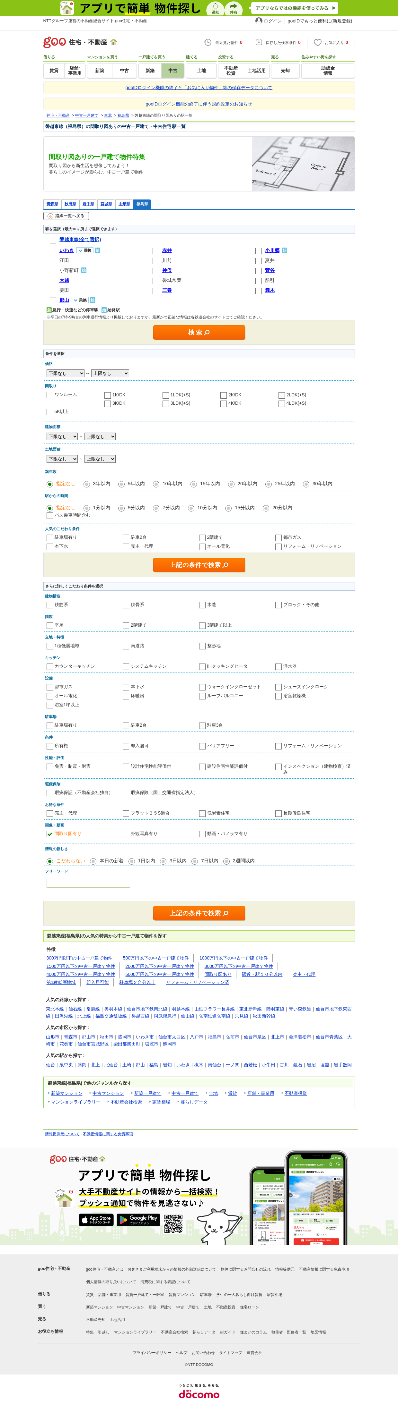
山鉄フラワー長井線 (214, 1008)
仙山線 (187, 1016)
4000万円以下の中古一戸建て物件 (81, 974)
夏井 (270, 260)
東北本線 (55, 1008)
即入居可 (140, 745)
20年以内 (248, 483)
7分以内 (171, 507)
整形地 (214, 645)
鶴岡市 (169, 1043)
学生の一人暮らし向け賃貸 (239, 1294)
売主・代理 (142, 546)
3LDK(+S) (180, 403)
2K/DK (234, 394)
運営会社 (254, 1352)
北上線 (84, 1016)
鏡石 (297, 1064)
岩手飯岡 (343, 1064)
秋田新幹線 (264, 1016)
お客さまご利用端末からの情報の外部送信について (172, 1269)
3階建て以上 (219, 625)
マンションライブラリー (76, 1101)
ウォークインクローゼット (234, 686)
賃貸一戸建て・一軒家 (145, 1294)
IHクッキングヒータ (227, 666)
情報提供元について (62, 1134)
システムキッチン (149, 666)
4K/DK (234, 403)
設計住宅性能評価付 (151, 766)
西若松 (250, 1064)
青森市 (70, 1036)
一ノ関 (232, 1064)
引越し (104, 1332)
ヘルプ (181, 1352)
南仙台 (214, 1064)
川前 (167, 260)
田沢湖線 (64, 1016)
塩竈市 (151, 1043)
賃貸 (232, 1093)
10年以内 (172, 483)
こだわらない (70, 860)
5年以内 (136, 483)
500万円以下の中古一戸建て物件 (156, 957)
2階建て (215, 537)
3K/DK (118, 403)
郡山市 (88, 1036)
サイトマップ (230, 1352)
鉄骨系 (137, 604)
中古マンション (108, 1093)
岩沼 (311, 1064)
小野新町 (69, 270)
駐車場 (206, 1294)
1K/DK (118, 394)
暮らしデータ (194, 1101)
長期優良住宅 (296, 813)
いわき (183, 1064)
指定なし (65, 483)
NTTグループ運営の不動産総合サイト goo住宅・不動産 (95, 20)
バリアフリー (220, 745)
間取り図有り (68, 833)
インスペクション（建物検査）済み (317, 769)
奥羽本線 (113, 1008)
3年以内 (101, 483)
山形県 (124, 204)
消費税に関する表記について (165, 1282)
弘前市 (232, 1036)
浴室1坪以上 (67, 704)
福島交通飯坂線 (111, 1016)
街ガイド (227, 1332)
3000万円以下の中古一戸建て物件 (239, 966)
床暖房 (137, 695)
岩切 (167, 1064)
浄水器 (290, 666)
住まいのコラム (253, 1332)
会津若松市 (300, 1036)
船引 (270, 280)
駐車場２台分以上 (137, 982)
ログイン (273, 20)
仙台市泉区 (255, 1036)
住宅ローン (249, 1307)
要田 (64, 290)
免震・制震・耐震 (73, 766)
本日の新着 (112, 860)
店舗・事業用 (260, 1093)
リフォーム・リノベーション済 (197, 982)
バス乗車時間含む (73, 515)
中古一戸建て (185, 1093)
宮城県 (106, 204)
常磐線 (93, 1008)
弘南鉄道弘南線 (214, 1016)
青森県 (52, 204)
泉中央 (66, 1064)
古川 (284, 1064)
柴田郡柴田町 (126, 1043)
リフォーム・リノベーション (312, 546)
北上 (95, 1064)
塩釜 (324, 1064)
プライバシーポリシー (152, 1352)
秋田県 (70, 204)
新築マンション (67, 1093)
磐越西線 (140, 1016)
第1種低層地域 (61, 982)
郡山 (140, 1064)
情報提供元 (285, 1269)
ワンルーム (66, 394)
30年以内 (322, 483)
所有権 (61, 745)
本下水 (61, 546)
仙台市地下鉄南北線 (147, 1008)
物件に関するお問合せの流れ (246, 1269)
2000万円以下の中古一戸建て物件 (160, 966)
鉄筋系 (61, 604)
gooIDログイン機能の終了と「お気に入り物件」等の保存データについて (199, 87)
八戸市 (196, 1036)
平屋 (59, 625)
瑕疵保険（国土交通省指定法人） (164, 792)
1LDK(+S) (180, 394)
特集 (90, 1332)
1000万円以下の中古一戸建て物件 (233, 957)
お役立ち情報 (50, 1331)
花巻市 (66, 1043)
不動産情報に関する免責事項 (108, 1134)
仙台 (50, 1064)
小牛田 (268, 1064)
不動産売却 (95, 1319)
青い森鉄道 (300, 1008)
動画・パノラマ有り (227, 833)
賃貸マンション (182, 1294)
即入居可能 (97, 982)
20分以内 (282, 507)
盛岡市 (124, 1036)
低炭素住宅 (218, 813)
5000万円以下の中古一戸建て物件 (160, 974)
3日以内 (178, 860)
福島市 (214, 1036)
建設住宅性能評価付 (227, 766)
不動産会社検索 (126, 1101)
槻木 (198, 1064)
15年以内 (210, 483)
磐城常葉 (171, 280)
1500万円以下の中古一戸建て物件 (81, 966)
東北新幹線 (250, 1008)
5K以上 (62, 411)
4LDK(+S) (296, 403)
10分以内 (207, 507)
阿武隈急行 (165, 1016)
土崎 (126, 1064)
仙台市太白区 (171, 1036)
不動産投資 (296, 1093)
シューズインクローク (305, 686)
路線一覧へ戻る (66, 216)
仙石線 (75, 1008)
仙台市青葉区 (329, 1036)
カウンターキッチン (75, 666)
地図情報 (318, 1332)
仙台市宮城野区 (93, 1043)
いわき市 (145, 1036)
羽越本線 (181, 1008)
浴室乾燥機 (294, 695)
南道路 (137, 645)
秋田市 (106, 1036)
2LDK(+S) (296, 394)
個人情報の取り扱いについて (111, 1282)
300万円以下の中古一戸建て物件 (79, 957)
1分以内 (101, 507)
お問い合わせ (203, 1352)
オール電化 (218, 546)
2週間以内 (244, 860)
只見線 (241, 1016)
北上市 (277, 1036)
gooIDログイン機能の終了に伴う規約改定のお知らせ (199, 103)
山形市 (52, 1036)
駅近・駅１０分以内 (262, 974)
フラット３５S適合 (150, 813)
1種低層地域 (67, 645)
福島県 (142, 204)
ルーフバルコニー (225, 695)
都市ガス (292, 537)
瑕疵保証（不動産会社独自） (84, 792)
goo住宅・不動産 (54, 1268)
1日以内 (146, 860)
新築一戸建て (147, 1093)
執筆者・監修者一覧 (288, 1332)
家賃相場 (161, 1101)
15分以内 (245, 507)
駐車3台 (215, 725)
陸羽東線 (275, 1008)
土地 (213, 1093)
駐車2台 (139, 537)
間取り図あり (218, 974)
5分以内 (136, 507)
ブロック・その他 (301, 604)
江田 (64, 260)
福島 (153, 1064)
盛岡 (81, 1064)
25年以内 (285, 483)
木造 (211, 604)
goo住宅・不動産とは (104, 1269)
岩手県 (88, 204)
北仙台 (111, 1064)
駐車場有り (66, 537)
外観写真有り (144, 833)
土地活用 (117, 1319)
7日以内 (209, 860)
